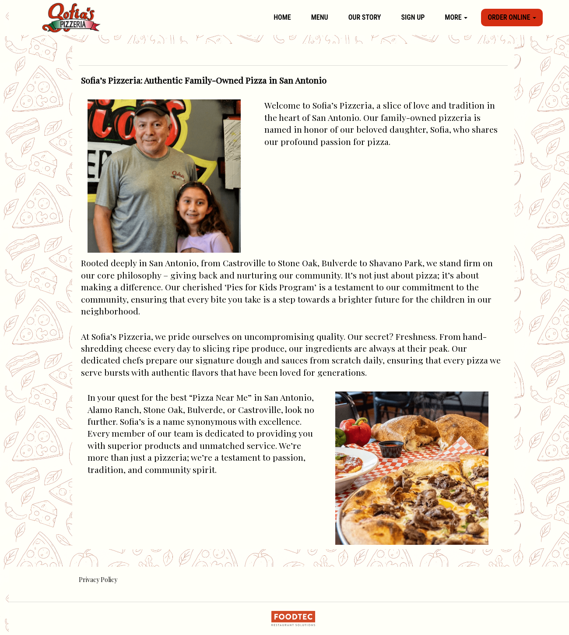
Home (282, 17)
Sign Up (413, 17)
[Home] (71, 17)
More (456, 17)
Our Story (364, 17)
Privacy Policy (98, 579)
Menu (319, 17)
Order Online (512, 17)
